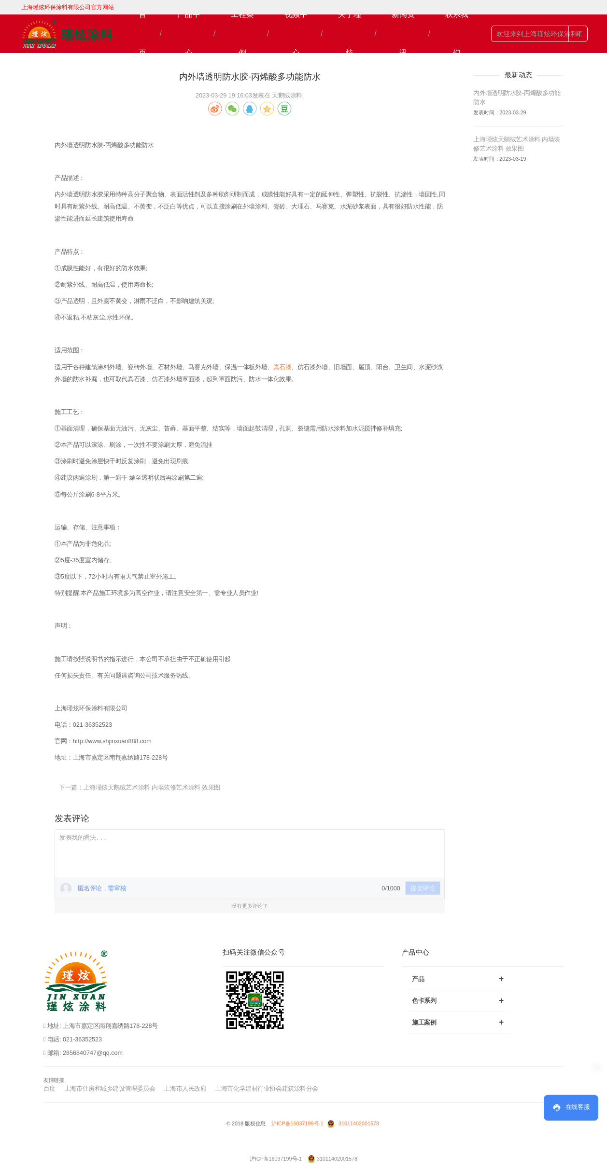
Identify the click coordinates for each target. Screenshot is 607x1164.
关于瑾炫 (349, 33)
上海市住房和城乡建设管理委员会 (109, 1088)
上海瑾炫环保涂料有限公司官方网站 (67, 7)
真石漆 (282, 366)
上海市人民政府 (185, 1088)
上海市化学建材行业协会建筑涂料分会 (266, 1088)
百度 (49, 1088)
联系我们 (456, 33)
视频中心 (296, 33)
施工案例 (458, 1021)
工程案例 (242, 33)
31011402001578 (359, 1124)
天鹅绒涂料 (287, 95)
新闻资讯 (403, 33)
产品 (458, 979)
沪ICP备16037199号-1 (298, 1124)
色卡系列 (458, 1000)
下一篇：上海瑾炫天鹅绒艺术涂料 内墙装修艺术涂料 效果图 (139, 787)
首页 (142, 33)
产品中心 (188, 33)
